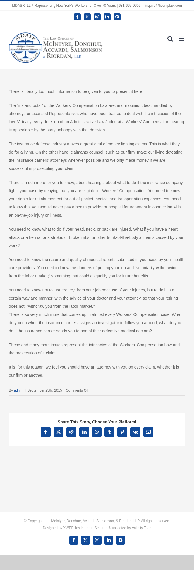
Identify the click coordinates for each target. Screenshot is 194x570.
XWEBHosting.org (77, 528)
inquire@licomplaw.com (163, 6)
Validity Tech (141, 528)
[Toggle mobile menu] (182, 39)
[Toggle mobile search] (170, 39)
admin (18, 390)
